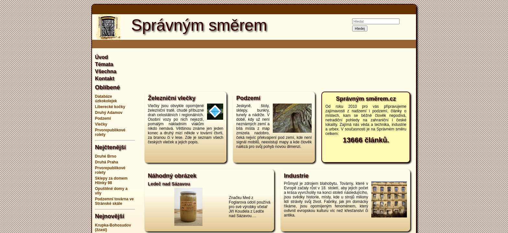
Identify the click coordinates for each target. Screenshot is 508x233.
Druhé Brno (105, 156)
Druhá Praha (106, 162)
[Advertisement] (60, 116)
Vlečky (101, 124)
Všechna (105, 71)
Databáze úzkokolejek (106, 98)
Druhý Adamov (108, 112)
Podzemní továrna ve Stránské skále (114, 201)
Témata (104, 64)
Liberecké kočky (110, 107)
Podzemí (103, 118)
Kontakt (104, 78)
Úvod (101, 57)
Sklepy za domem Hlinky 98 (111, 180)
